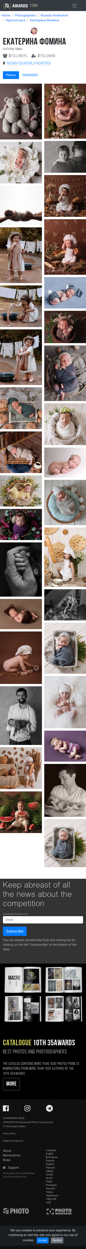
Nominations (12, 1155)
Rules (6, 1160)
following (43, 56)
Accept (42, 1240)
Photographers (25, 15)
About (7, 1151)
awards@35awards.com (15, 914)
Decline (57, 1240)
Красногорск (16, 20)
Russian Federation (54, 15)
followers (15, 56)
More (11, 1084)
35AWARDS (30, 75)
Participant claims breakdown (19, 1173)
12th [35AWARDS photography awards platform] (20, 6)
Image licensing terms (13, 1140)
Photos (11, 75)
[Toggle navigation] (74, 5)
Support (13, 1167)
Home (6, 15)
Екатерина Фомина (44, 20)
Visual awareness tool (15, 1176)
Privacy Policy (9, 1133)
